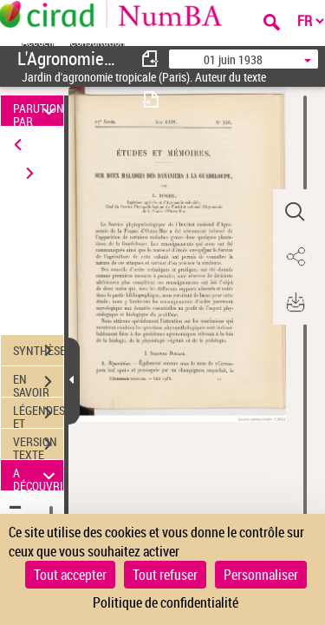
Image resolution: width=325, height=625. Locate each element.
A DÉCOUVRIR (38, 475)
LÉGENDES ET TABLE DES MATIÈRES (38, 415)
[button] (294, 211)
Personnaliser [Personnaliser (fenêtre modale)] (261, 574)
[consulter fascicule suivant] (151, 99)
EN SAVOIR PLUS (38, 384)
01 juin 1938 (233, 59)
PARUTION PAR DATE (38, 110)
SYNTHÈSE (38, 351)
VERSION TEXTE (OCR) (38, 446)
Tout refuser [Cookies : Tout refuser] (165, 574)
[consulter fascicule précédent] (151, 58)
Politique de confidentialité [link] (165, 602)
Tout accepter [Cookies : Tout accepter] (70, 574)
